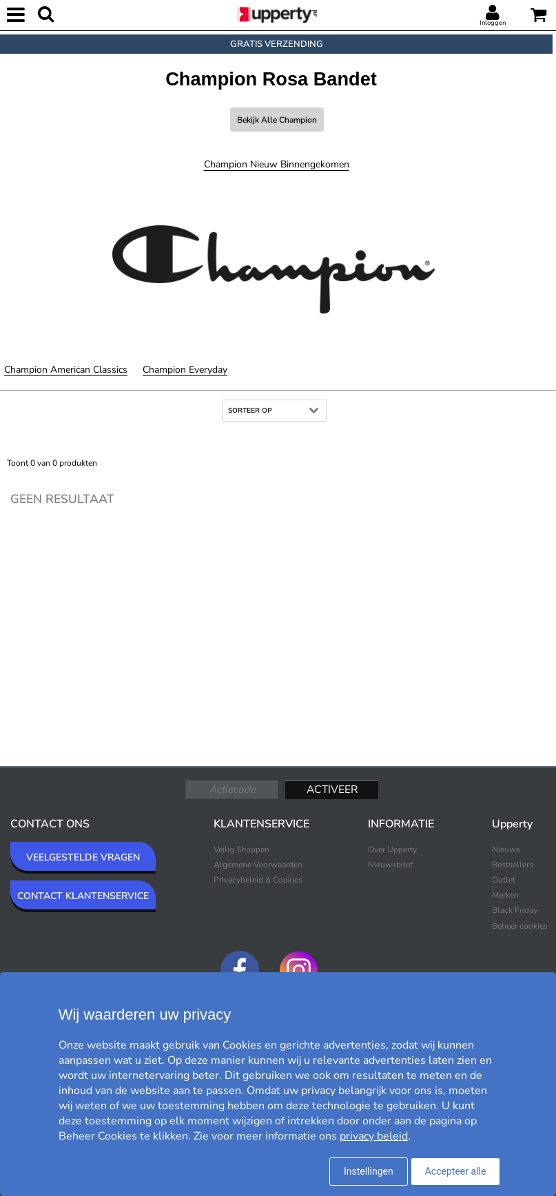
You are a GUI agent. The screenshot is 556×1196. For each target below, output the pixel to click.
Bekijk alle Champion (277, 119)
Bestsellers (512, 864)
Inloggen (493, 23)
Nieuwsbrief (390, 864)
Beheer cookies (520, 925)
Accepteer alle (455, 1171)
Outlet (503, 879)
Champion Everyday (185, 369)
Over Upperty (392, 849)
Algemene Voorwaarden (258, 864)
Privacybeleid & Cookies (258, 879)
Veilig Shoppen (241, 849)
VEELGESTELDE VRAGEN (83, 857)
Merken (505, 894)
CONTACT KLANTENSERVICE (83, 896)
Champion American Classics (65, 369)
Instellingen (368, 1171)
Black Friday (514, 910)
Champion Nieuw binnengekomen (276, 164)
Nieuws (506, 849)
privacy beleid (374, 1136)
